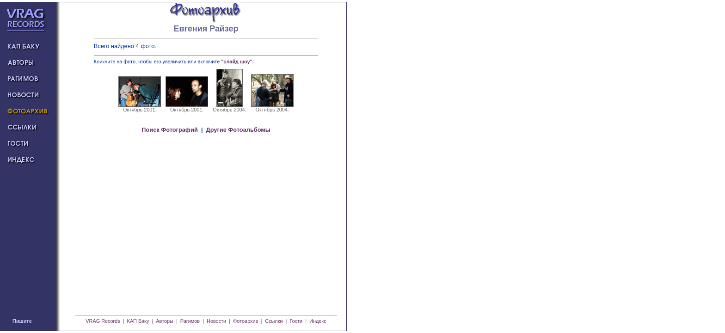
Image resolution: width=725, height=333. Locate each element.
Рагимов (190, 321)
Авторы (164, 321)
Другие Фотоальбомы (238, 129)
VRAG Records (103, 321)
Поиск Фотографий (169, 129)
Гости (295, 321)
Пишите (22, 321)
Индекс (317, 321)
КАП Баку (138, 321)
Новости (216, 321)
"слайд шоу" (236, 61)
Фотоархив (245, 321)
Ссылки (274, 321)
